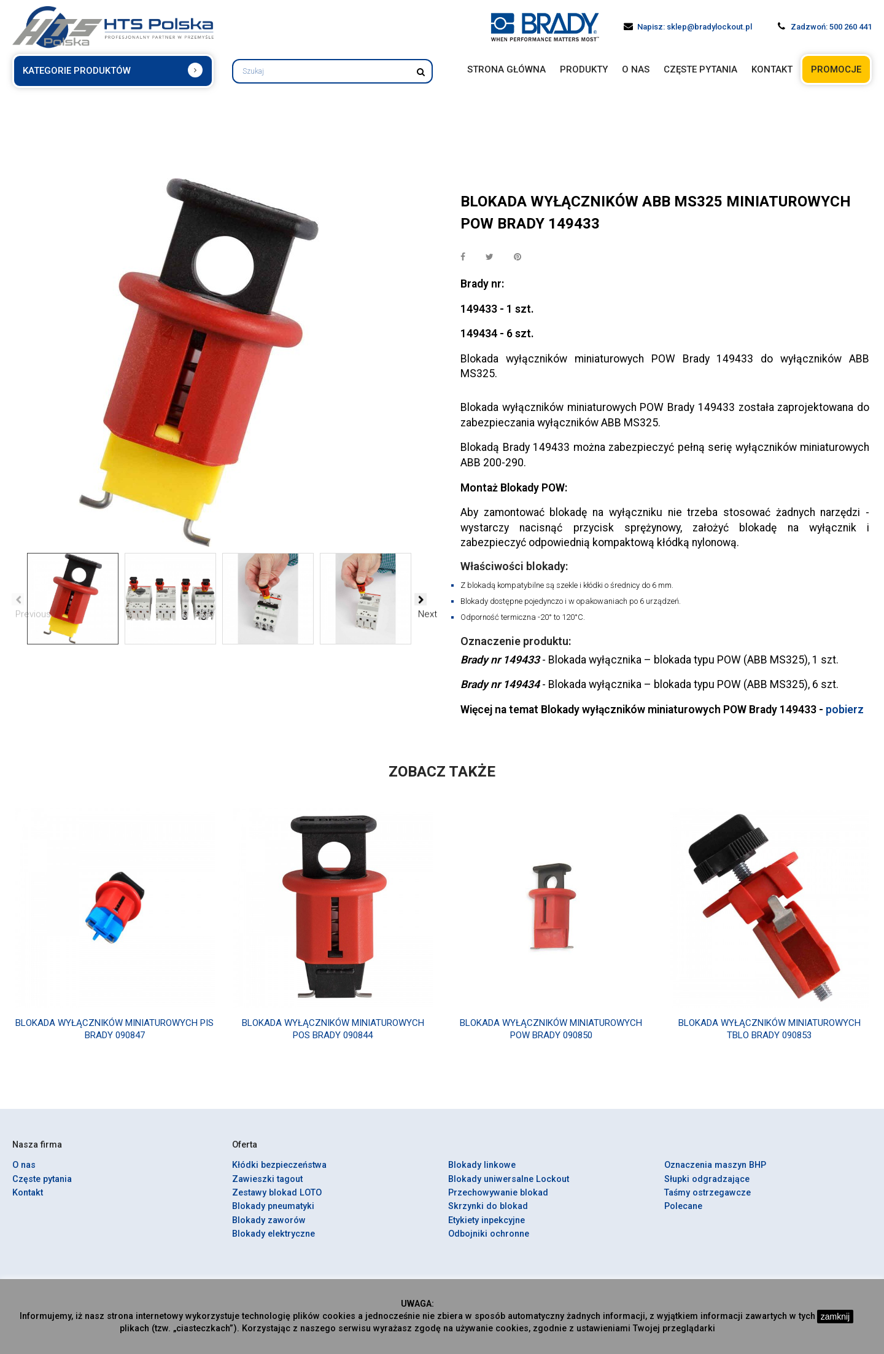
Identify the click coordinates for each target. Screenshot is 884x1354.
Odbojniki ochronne (488, 1242)
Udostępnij (462, 258)
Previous (18, 599)
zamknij (835, 1316)
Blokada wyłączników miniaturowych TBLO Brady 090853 (769, 1037)
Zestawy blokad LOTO (277, 1201)
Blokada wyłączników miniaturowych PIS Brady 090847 (114, 1037)
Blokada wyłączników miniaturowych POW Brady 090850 (551, 1037)
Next (420, 599)
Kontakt (27, 1201)
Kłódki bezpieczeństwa (279, 1173)
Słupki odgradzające (707, 1187)
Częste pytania (42, 1187)
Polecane (683, 1214)
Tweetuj (490, 258)
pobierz (845, 717)
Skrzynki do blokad (488, 1214)
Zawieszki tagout (267, 1187)
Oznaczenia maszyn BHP (715, 1173)
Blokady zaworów (269, 1228)
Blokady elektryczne (273, 1242)
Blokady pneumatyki (273, 1214)
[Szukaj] (332, 71)
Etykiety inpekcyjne (486, 1228)
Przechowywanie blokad (498, 1201)
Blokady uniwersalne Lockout (508, 1187)
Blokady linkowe (482, 1173)
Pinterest (518, 258)
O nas (24, 1173)
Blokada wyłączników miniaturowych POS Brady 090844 (333, 1037)
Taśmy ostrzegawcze (707, 1201)
